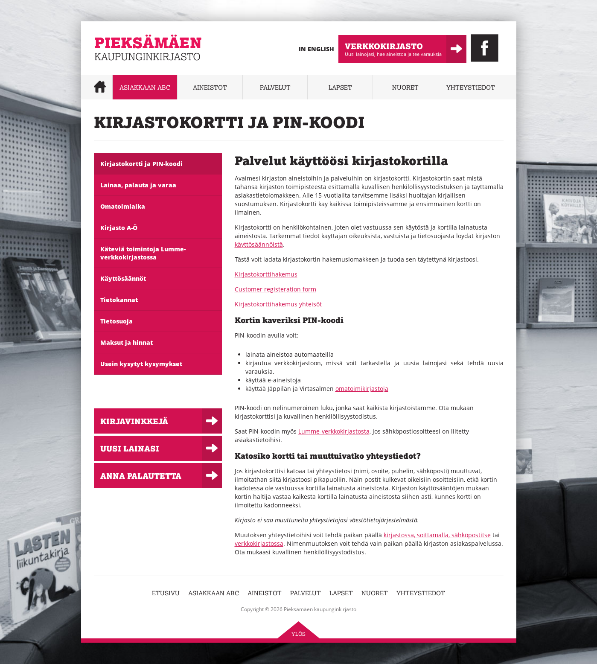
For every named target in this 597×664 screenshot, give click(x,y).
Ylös (298, 634)
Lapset (340, 87)
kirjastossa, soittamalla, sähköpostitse (437, 535)
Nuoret (405, 87)
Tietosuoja (116, 321)
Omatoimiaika (122, 206)
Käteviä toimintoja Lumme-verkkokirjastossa (143, 253)
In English (316, 49)
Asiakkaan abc (144, 87)
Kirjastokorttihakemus (266, 274)
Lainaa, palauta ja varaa (138, 185)
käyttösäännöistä (259, 244)
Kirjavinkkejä (134, 421)
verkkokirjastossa (259, 543)
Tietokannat (119, 300)
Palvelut (275, 87)
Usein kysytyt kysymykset (141, 364)
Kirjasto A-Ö (118, 228)
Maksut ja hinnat (126, 342)
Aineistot (210, 87)
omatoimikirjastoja (361, 388)
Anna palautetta (140, 476)
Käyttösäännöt (123, 278)
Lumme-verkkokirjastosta (334, 431)
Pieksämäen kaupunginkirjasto (137, 66)
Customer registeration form (275, 289)
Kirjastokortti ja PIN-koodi (141, 164)
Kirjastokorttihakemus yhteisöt (278, 304)
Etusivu (166, 593)
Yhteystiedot (470, 87)
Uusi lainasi (129, 448)
